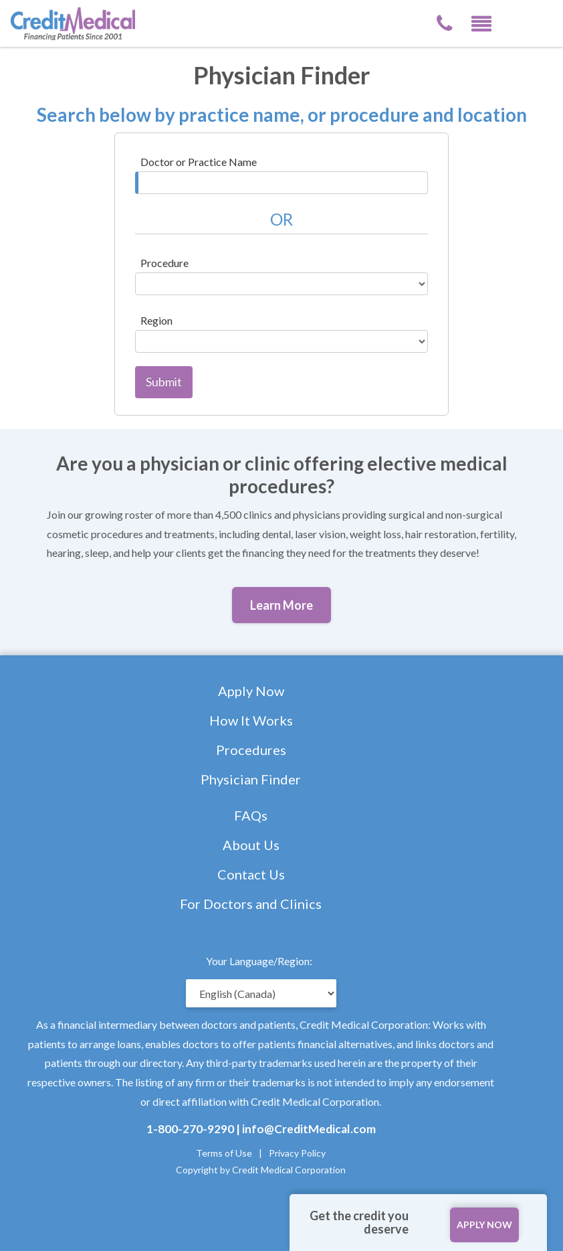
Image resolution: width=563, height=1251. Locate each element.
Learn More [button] (281, 605)
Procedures (251, 750)
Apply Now (251, 691)
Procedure (164, 262)
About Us (251, 845)
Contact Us (251, 874)
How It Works (251, 720)
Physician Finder (251, 779)
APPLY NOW (484, 1224)
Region (156, 320)
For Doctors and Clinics (251, 904)
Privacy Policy (297, 1153)
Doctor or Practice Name (198, 161)
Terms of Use (224, 1153)
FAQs (250, 815)
